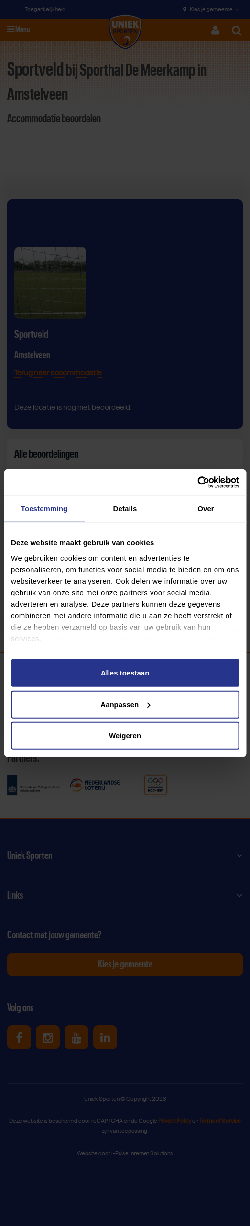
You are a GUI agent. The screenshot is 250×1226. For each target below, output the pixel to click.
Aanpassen (125, 704)
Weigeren (125, 735)
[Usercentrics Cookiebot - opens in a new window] (197, 482)
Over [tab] (205, 509)
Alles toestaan (125, 673)
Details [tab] (125, 509)
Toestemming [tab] (44, 509)
